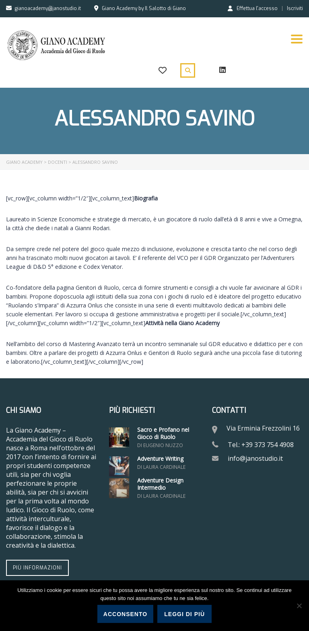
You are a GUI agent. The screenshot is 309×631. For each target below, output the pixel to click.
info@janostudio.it (255, 458)
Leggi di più (184, 614)
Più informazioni (37, 568)
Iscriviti (295, 8)
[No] (299, 606)
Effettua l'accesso (253, 8)
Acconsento (125, 614)
